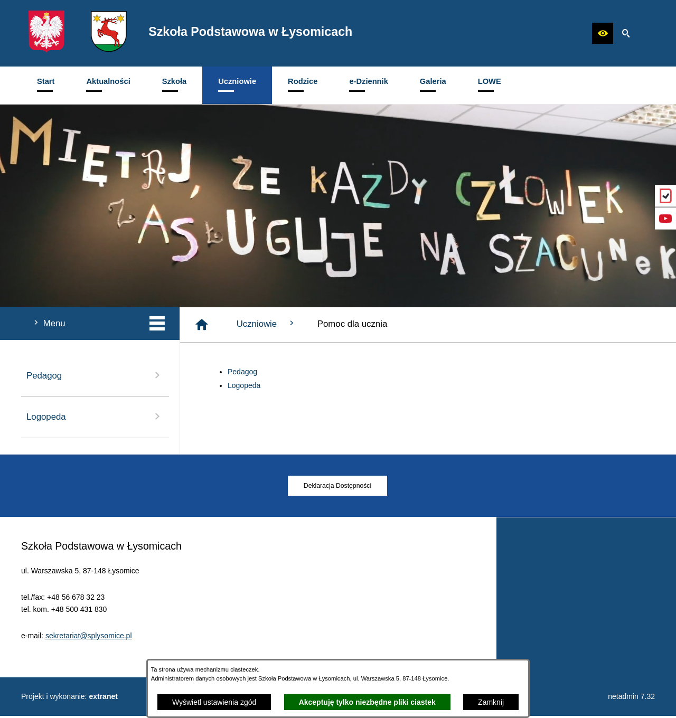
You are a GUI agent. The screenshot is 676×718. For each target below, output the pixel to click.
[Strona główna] (201, 324)
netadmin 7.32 (631, 698)
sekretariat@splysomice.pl (88, 650)
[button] (602, 33)
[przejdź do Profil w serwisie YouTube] (665, 218)
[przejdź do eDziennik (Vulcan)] (665, 195)
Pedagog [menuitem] (95, 375)
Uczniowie (266, 323)
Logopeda (244, 385)
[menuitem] (45, 85)
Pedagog (242, 371)
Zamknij (491, 702)
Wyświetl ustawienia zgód (214, 702)
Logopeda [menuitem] (95, 416)
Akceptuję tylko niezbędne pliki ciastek (367, 702)
